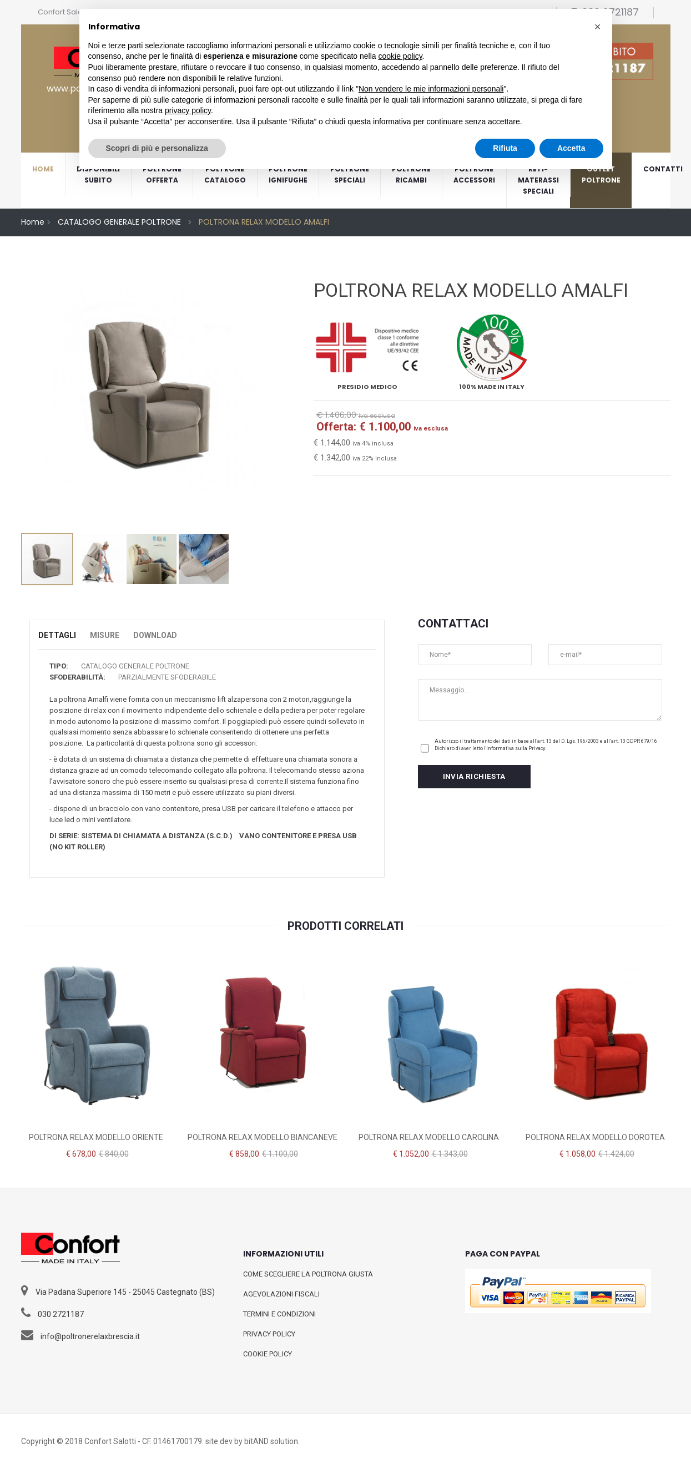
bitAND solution (271, 1441)
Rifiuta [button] (505, 148)
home (43, 169)
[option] (151, 401)
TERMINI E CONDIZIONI (279, 1314)
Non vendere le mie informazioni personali (431, 88)
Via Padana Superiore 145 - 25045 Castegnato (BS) (125, 1292)
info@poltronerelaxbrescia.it (90, 1336)
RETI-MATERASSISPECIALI (538, 180)
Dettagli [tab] (57, 634)
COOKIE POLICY (267, 1354)
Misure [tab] (104, 634)
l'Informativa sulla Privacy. (515, 748)
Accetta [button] (571, 148)
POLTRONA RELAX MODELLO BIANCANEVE (262, 1137)
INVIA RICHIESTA (474, 776)
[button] (598, 27)
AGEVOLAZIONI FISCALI (281, 1294)
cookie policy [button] (400, 56)
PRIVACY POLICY (269, 1334)
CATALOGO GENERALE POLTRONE (119, 221)
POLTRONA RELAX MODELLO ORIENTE (96, 1137)
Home (32, 221)
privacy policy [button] (188, 110)
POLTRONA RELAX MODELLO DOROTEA (595, 1137)
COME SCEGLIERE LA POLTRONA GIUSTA (308, 1274)
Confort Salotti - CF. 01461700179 (143, 1441)
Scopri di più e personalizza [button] (157, 148)
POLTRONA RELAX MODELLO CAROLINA (429, 1137)
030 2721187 (61, 1314)
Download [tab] (155, 634)
